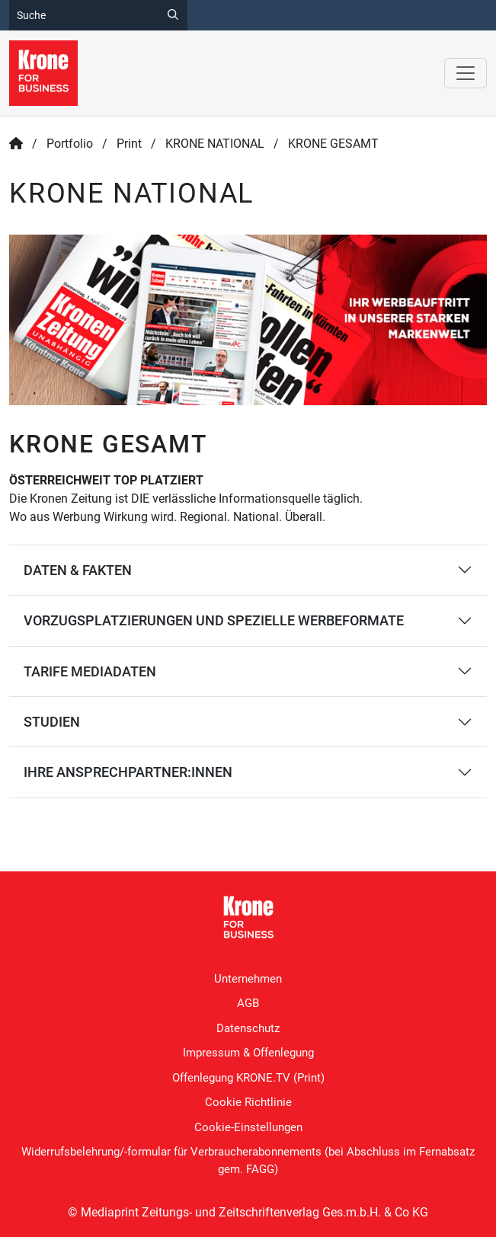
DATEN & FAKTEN (78, 570)
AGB (248, 1003)
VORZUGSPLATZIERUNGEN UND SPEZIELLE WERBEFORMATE (214, 620)
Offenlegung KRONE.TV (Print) (248, 1078)
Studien (52, 722)
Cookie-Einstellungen (248, 1127)
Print (129, 143)
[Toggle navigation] (465, 73)
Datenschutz (248, 1028)
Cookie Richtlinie (248, 1102)
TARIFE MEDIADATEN (90, 671)
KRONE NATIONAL (214, 143)
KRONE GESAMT (333, 143)
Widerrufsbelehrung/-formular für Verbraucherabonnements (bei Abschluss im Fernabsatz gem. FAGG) (248, 1160)
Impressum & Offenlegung (248, 1053)
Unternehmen (248, 979)
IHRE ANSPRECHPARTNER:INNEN (128, 772)
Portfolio (69, 143)
